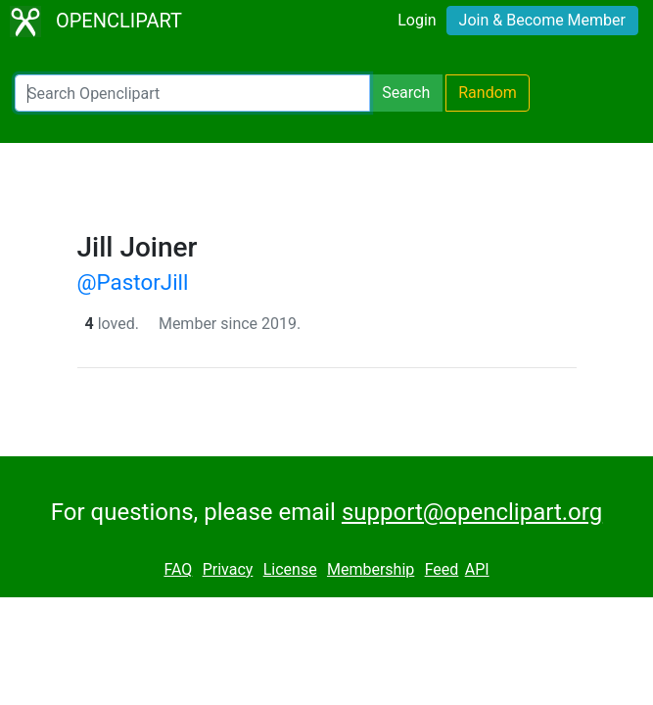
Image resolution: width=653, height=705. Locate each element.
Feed (442, 569)
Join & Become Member (542, 20)
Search (406, 92)
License (290, 569)
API (477, 569)
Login (416, 20)
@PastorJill (133, 282)
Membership (370, 569)
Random (487, 92)
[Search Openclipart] (192, 93)
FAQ (177, 569)
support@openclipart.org (472, 512)
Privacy (228, 569)
